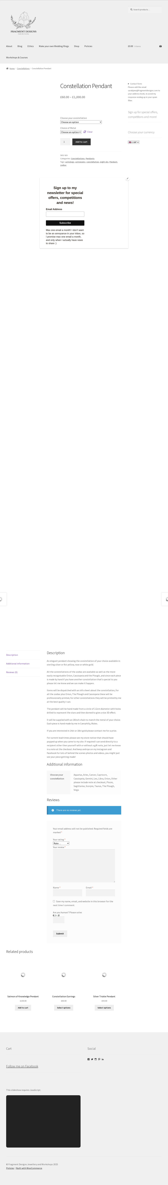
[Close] (127, 178)
